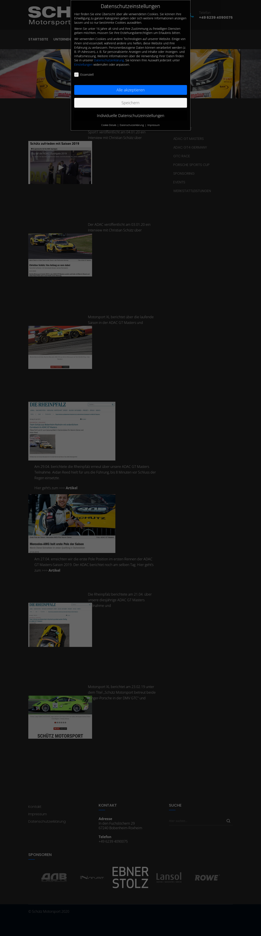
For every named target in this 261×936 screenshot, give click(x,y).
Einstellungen (83, 64)
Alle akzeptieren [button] (130, 89)
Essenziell (84, 74)
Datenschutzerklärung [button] (132, 125)
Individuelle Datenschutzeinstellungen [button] (130, 115)
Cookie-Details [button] (109, 125)
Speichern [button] (130, 102)
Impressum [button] (153, 125)
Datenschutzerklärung (109, 60)
